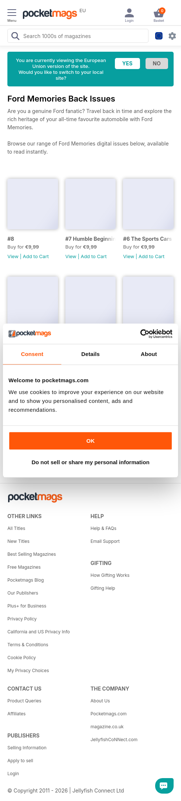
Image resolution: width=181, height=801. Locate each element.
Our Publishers (22, 593)
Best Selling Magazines (31, 554)
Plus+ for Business (26, 606)
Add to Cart (36, 256)
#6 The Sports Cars (147, 239)
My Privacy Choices (28, 670)
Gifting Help (102, 588)
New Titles (18, 541)
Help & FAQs (103, 528)
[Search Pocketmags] (15, 37)
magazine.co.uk (107, 726)
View (12, 256)
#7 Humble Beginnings (90, 239)
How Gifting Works (110, 575)
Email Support (105, 541)
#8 (10, 239)
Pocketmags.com (108, 713)
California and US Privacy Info (38, 631)
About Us (100, 701)
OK (90, 441)
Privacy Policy (22, 619)
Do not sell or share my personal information (90, 462)
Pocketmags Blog (25, 580)
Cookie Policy (21, 657)
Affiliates (16, 713)
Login (13, 773)
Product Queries (24, 701)
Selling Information (27, 747)
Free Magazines (24, 567)
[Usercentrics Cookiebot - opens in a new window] (140, 334)
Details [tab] (90, 354)
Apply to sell (20, 760)
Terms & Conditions (27, 644)
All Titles (16, 528)
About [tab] (149, 354)
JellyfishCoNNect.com (113, 739)
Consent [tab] (32, 354)
